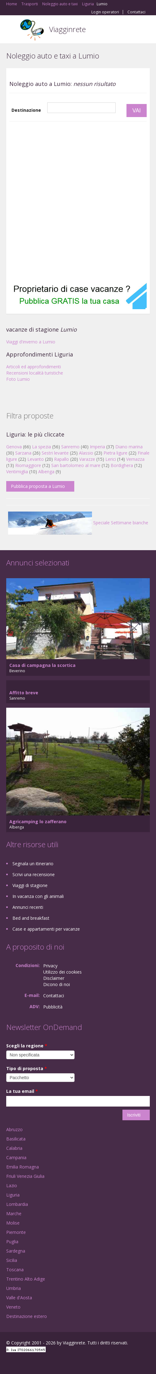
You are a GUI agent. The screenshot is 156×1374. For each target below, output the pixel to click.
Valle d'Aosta (19, 1298)
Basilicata (15, 1139)
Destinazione (26, 110)
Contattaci (136, 12)
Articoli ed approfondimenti (33, 367)
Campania (16, 1157)
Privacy (50, 966)
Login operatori (105, 12)
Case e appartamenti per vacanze (46, 929)
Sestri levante (55, 453)
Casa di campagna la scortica (42, 665)
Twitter (36, 1362)
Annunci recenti (27, 907)
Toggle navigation (11, 30)
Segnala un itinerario (32, 863)
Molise (13, 1223)
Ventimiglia (17, 472)
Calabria (14, 1148)
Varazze (87, 459)
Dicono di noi (56, 984)
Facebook (8, 1362)
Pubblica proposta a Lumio (38, 486)
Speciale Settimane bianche (78, 523)
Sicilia (11, 1260)
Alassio (86, 453)
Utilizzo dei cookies (62, 972)
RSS (51, 1362)
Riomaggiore (28, 465)
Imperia (97, 447)
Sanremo (70, 447)
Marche (13, 1213)
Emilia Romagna (22, 1167)
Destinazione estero (26, 1316)
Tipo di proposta (26, 1068)
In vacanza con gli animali (38, 896)
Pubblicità (52, 1007)
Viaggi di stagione (30, 885)
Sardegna (15, 1251)
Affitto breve (23, 693)
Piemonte (16, 1232)
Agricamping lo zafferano (38, 821)
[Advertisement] (73, 201)
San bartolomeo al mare (75, 465)
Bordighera (122, 465)
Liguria (13, 1195)
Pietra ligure (115, 453)
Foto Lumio (18, 379)
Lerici (110, 459)
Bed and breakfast (30, 918)
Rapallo (61, 459)
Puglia (12, 1241)
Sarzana (23, 453)
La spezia (41, 447)
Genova (14, 447)
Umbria (13, 1288)
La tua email (22, 1091)
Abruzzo (14, 1129)
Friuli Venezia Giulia (25, 1176)
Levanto (35, 459)
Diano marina (129, 447)
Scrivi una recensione (33, 874)
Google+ (21, 1362)
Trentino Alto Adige (25, 1279)
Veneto (13, 1307)
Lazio (11, 1185)
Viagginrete (67, 29)
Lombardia (17, 1204)
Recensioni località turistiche (34, 373)
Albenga (46, 472)
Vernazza (135, 459)
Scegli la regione (26, 1046)
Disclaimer (53, 978)
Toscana (15, 1269)
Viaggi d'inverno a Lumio (30, 342)
